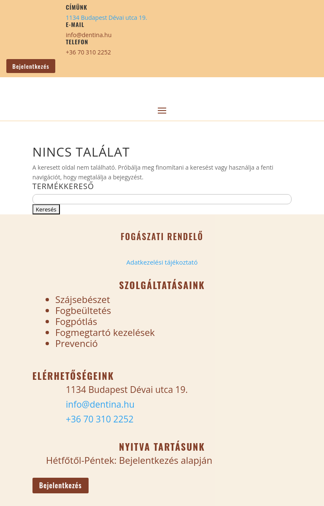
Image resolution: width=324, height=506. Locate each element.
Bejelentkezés (30, 66)
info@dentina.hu (89, 35)
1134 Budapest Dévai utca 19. (106, 18)
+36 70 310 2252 (88, 52)
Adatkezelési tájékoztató (161, 262)
